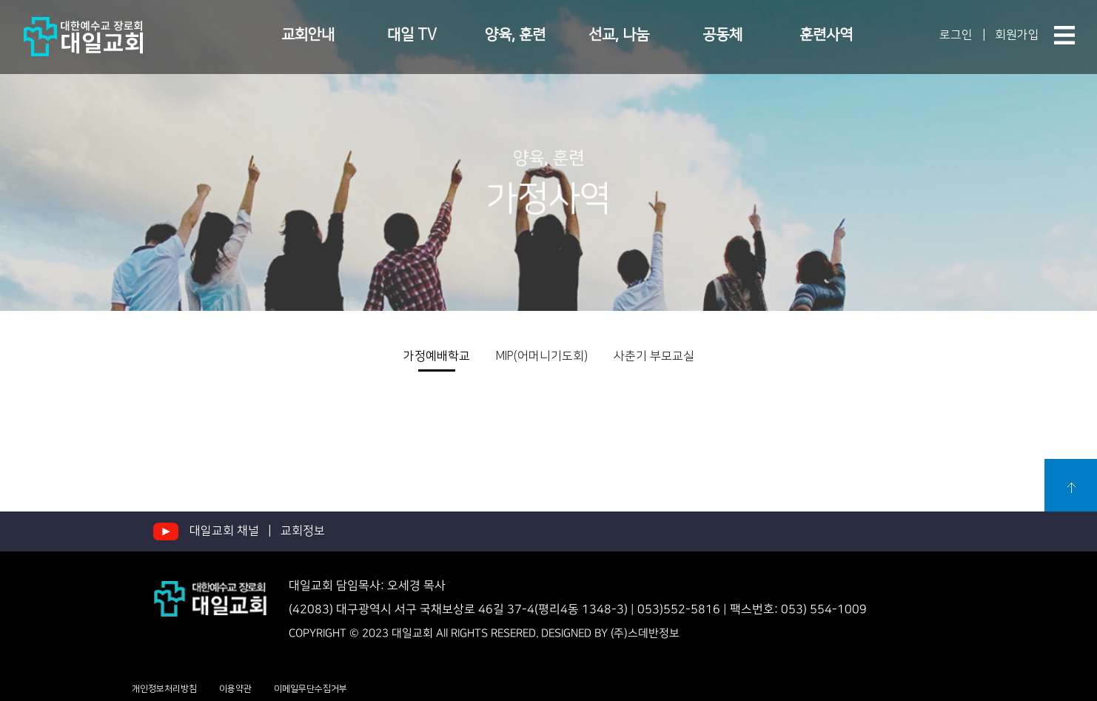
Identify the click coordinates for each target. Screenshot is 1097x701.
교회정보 (303, 530)
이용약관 (235, 689)
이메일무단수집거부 (310, 689)
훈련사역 (826, 35)
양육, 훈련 (515, 35)
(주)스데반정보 (645, 632)
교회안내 (308, 35)
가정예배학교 (436, 356)
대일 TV (412, 35)
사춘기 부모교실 (654, 356)
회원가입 (1017, 34)
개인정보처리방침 (164, 689)
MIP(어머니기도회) (542, 356)
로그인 (956, 34)
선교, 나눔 (618, 35)
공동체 (722, 35)
